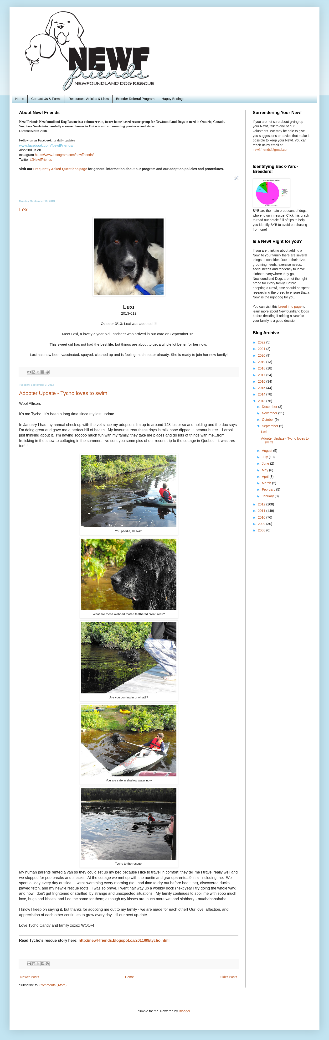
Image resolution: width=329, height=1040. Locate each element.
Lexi (24, 210)
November (270, 413)
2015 (262, 388)
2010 (262, 517)
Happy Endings (173, 99)
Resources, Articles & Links (88, 99)
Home (19, 99)
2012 (262, 504)
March (267, 483)
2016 (262, 381)
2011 (262, 511)
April (265, 476)
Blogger (184, 1011)
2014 (262, 394)
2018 (262, 368)
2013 (262, 401)
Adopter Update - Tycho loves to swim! (64, 393)
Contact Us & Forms (46, 99)
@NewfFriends (41, 159)
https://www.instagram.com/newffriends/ (64, 155)
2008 (262, 530)
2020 (262, 355)
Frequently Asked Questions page (60, 169)
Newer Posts (29, 977)
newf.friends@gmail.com (271, 149)
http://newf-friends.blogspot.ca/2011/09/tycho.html (124, 940)
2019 (262, 362)
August (267, 450)
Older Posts (228, 977)
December (270, 407)
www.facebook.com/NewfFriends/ (46, 145)
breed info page (290, 306)
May (265, 470)
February (269, 489)
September (270, 426)
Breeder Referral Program (135, 99)
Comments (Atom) (53, 985)
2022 (262, 342)
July (265, 457)
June (266, 463)
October (268, 419)
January (268, 496)
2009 (262, 524)
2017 (262, 375)
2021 (262, 349)
